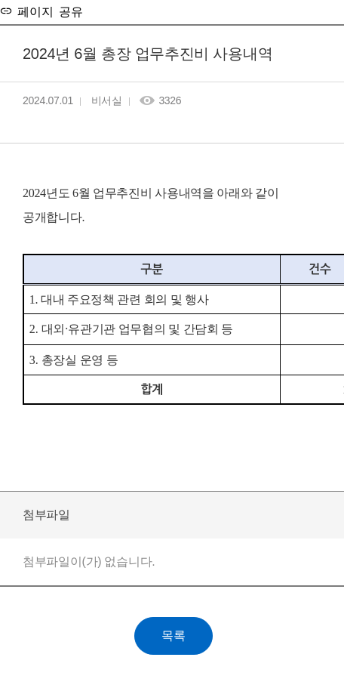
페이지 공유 (47, 11)
